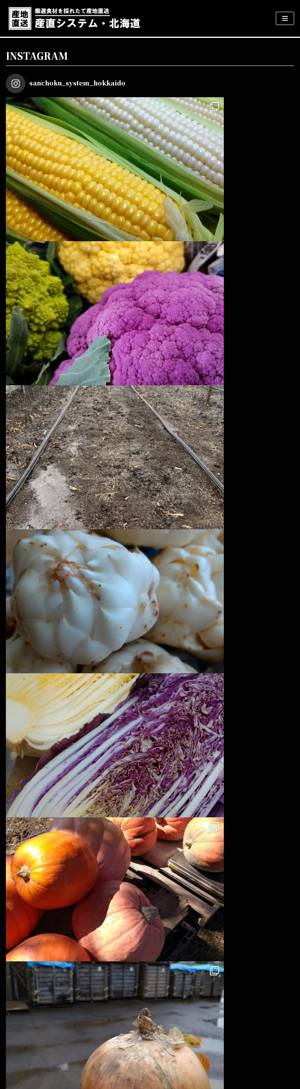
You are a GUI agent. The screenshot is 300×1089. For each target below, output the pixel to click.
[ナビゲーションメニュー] (285, 18)
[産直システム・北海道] (74, 18)
